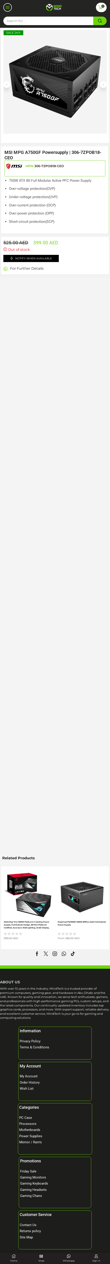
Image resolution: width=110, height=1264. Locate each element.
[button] (7, 7)
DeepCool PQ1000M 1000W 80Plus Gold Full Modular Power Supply (82, 923)
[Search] (100, 21)
